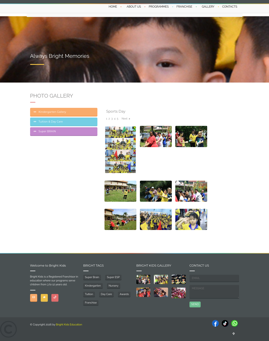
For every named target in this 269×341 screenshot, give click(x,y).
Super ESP (113, 277)
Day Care (106, 294)
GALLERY (208, 6)
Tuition (89, 294)
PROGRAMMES (159, 6)
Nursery (113, 285)
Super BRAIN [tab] (47, 131)
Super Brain (92, 277)
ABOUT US (134, 6)
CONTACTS (229, 6)
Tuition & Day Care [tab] (50, 121)
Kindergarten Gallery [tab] (52, 111)
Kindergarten (93, 285)
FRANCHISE (184, 6)
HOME (113, 6)
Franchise (91, 302)
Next (126, 118)
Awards (124, 294)
